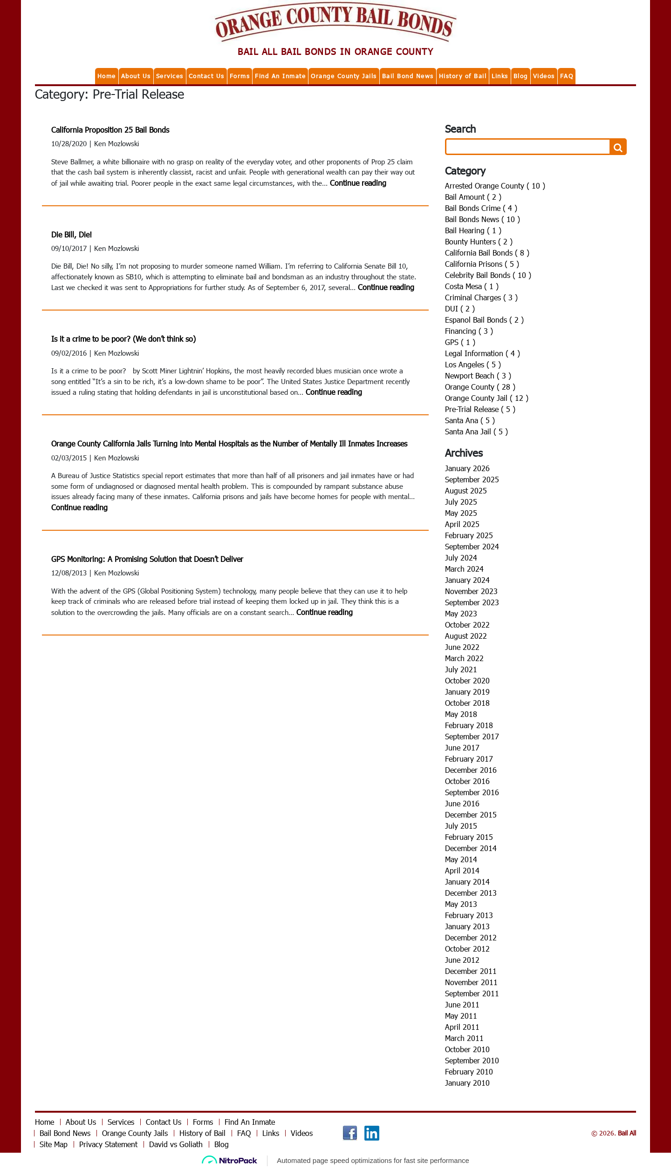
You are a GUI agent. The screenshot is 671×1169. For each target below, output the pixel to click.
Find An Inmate (280, 76)
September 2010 (472, 1060)
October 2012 (467, 948)
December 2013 (471, 893)
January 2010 (467, 1083)
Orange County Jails (344, 76)
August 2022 (466, 636)
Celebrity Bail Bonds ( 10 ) (488, 275)
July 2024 (461, 557)
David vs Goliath (176, 1144)
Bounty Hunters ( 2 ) (479, 241)
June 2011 (462, 1004)
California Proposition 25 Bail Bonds (110, 130)
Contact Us (207, 76)
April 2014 (462, 870)
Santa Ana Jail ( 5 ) (476, 431)
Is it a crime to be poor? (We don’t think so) (123, 339)
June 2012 (462, 960)
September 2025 (472, 479)
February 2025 (469, 535)
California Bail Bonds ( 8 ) (487, 252)
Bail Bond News (408, 76)
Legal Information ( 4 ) (482, 353)
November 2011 (471, 982)
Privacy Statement (108, 1144)
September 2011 (472, 993)
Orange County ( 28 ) (480, 387)
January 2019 (467, 691)
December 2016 (471, 770)
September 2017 (472, 736)
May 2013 (461, 904)
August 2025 (466, 490)
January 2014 (467, 881)
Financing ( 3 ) (469, 331)
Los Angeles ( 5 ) (473, 364)
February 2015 (469, 837)
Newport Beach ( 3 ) (478, 375)
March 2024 (464, 569)
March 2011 (464, 1038)
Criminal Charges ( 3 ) (481, 297)
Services (170, 76)
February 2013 (469, 915)
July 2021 (461, 669)
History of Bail (463, 76)
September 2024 (472, 546)
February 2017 (469, 759)
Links (500, 76)
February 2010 (469, 1071)
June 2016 (462, 803)
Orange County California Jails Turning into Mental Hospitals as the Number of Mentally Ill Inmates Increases (229, 443)
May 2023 (461, 613)
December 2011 (471, 971)
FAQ (567, 76)
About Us (136, 76)
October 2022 (467, 624)
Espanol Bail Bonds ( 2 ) (484, 319)
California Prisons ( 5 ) (482, 264)
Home (106, 76)
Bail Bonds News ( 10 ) (482, 219)
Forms (240, 76)
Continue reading (358, 183)
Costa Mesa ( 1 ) (472, 286)
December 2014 (471, 848)
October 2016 (467, 781)
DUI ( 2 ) (460, 308)
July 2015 (461, 826)
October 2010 (467, 1049)
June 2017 (462, 747)
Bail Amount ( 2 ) (473, 197)
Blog (521, 76)
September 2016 (472, 792)
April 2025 (462, 524)
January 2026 (467, 468)
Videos (544, 76)
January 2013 (467, 926)
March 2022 (464, 658)
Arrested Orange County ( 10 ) (495, 185)
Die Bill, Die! (71, 234)
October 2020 (467, 680)
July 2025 (461, 502)
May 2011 (461, 1015)
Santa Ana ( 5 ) (470, 420)
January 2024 (467, 580)
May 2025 (461, 513)
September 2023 (472, 602)
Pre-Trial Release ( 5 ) (480, 409)
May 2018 (461, 714)
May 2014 (461, 859)
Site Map (54, 1144)
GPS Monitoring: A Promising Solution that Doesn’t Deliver (147, 559)
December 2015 (471, 814)
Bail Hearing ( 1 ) (473, 230)
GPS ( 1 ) (460, 342)
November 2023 (471, 591)
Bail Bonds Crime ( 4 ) (481, 208)
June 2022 (462, 647)
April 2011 (462, 1027)
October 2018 (467, 703)
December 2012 (471, 937)
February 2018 (469, 725)
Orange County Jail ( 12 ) (486, 398)
